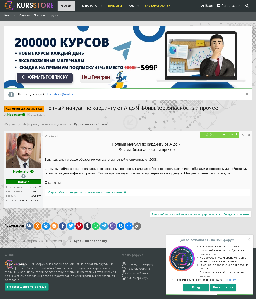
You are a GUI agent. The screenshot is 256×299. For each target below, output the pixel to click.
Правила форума (138, 269)
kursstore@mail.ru (60, 94)
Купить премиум (137, 278)
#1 (248, 135)
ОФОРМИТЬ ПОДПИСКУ (45, 77)
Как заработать (137, 273)
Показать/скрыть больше (26, 287)
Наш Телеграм (96, 77)
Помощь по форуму (140, 264)
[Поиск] (247, 6)
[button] (101, 6)
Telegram (230, 280)
